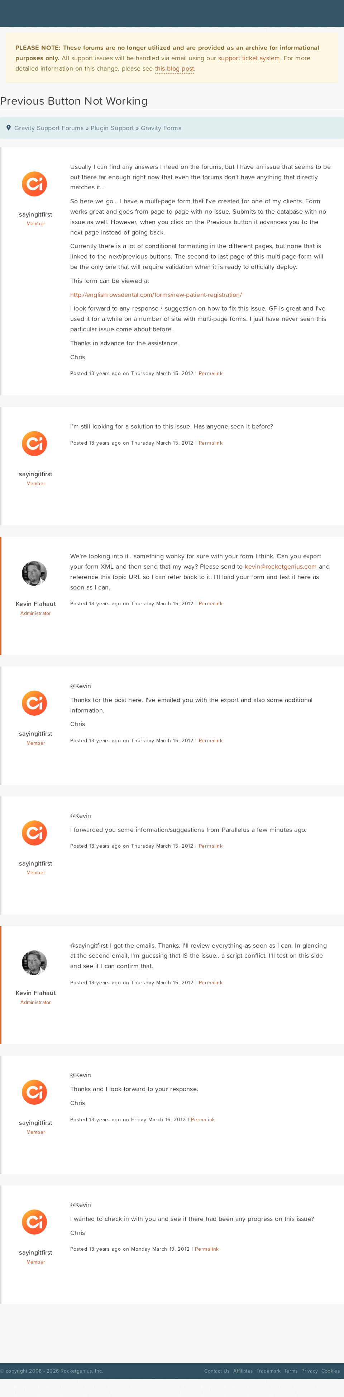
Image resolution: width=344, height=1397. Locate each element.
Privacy (309, 1370)
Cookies (330, 1370)
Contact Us (217, 1370)
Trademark (269, 1370)
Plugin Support (112, 128)
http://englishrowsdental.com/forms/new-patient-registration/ (156, 294)
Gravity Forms (161, 128)
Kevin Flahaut (36, 603)
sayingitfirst (35, 214)
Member (36, 223)
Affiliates (243, 1370)
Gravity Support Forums (48, 128)
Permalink (211, 373)
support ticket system (249, 58)
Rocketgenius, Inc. (82, 1370)
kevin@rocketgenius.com (281, 566)
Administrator (35, 613)
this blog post (174, 68)
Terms (291, 1370)
